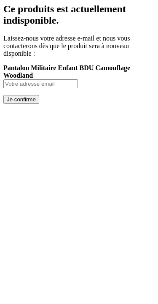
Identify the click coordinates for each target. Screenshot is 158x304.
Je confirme (21, 99)
